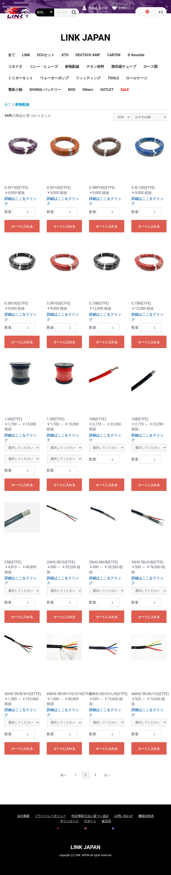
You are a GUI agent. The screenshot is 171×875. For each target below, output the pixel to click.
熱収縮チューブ (123, 66)
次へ (107, 775)
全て (11, 55)
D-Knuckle (136, 55)
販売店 (106, 821)
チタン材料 (95, 66)
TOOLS (113, 78)
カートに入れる (22, 226)
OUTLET (106, 90)
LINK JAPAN (85, 38)
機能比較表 (146, 816)
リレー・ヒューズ (43, 66)
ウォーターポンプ (54, 78)
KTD (65, 55)
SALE (124, 90)
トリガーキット (20, 78)
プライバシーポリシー (50, 816)
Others (87, 90)
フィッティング (88, 78)
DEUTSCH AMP (87, 55)
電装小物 (15, 90)
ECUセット (46, 55)
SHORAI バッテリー (45, 90)
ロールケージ (136, 78)
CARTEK (114, 55)
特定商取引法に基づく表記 (90, 816)
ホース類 (150, 66)
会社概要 (23, 816)
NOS (71, 90)
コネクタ (15, 66)
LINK (26, 55)
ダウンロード (69, 821)
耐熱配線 (72, 66)
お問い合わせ (123, 816)
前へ (63, 775)
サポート (90, 821)
